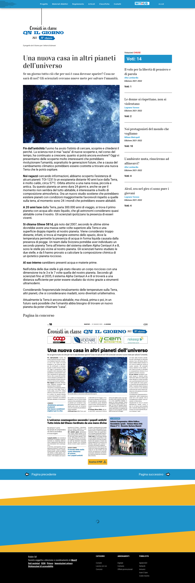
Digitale (120, 563)
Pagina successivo (151, 474)
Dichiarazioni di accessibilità (40, 566)
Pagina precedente (44, 474)
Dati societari (34, 563)
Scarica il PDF (95, 462)
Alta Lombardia (131, 78)
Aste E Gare (143, 572)
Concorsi (99, 569)
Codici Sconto (144, 576)
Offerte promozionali (125, 569)
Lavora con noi (101, 566)
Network (142, 566)
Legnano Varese (131, 107)
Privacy (50, 563)
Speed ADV (143, 563)
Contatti (99, 563)
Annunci (142, 569)
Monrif (74, 560)
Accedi (161, 4)
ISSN (43, 563)
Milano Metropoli (132, 137)
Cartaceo (121, 566)
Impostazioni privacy (64, 563)
